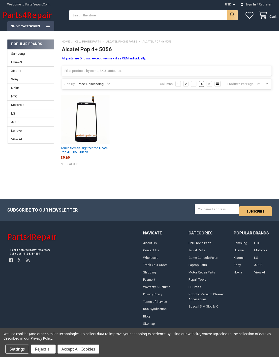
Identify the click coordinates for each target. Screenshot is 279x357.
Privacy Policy (152, 297)
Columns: (166, 89)
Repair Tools (197, 282)
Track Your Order (155, 268)
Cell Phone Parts (199, 246)
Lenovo (16, 135)
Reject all (43, 349)
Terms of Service (155, 304)
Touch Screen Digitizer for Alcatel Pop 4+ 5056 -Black (84, 155)
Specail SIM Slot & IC (203, 309)
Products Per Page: (240, 89)
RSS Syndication (155, 312)
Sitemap (149, 326)
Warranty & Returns (156, 290)
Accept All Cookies (78, 349)
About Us (150, 246)
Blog (146, 319)
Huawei (16, 67)
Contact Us (151, 253)
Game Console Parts (202, 260)
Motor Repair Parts (201, 275)
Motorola (17, 110)
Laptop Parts (197, 268)
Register (265, 4)
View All (17, 144)
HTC (14, 101)
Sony (14, 84)
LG (13, 118)
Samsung (18, 58)
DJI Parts (194, 290)
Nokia (15, 92)
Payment (149, 282)
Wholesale (150, 260)
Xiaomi (16, 76)
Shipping (149, 275)
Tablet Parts (196, 253)
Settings (17, 349)
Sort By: (69, 89)
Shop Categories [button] (25, 31)
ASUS (15, 127)
